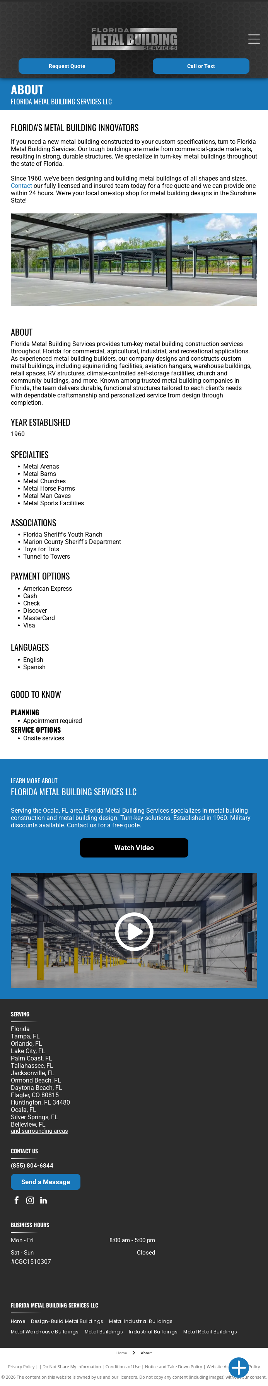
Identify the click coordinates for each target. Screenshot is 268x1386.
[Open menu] (254, 39)
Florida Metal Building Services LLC (54, 1305)
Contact (21, 185)
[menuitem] (21, 1321)
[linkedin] (44, 1201)
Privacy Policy (21, 1366)
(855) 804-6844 (32, 1165)
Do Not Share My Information (72, 1366)
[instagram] (30, 1201)
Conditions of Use (123, 1366)
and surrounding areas (39, 1130)
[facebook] (16, 1201)
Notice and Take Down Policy (173, 1366)
